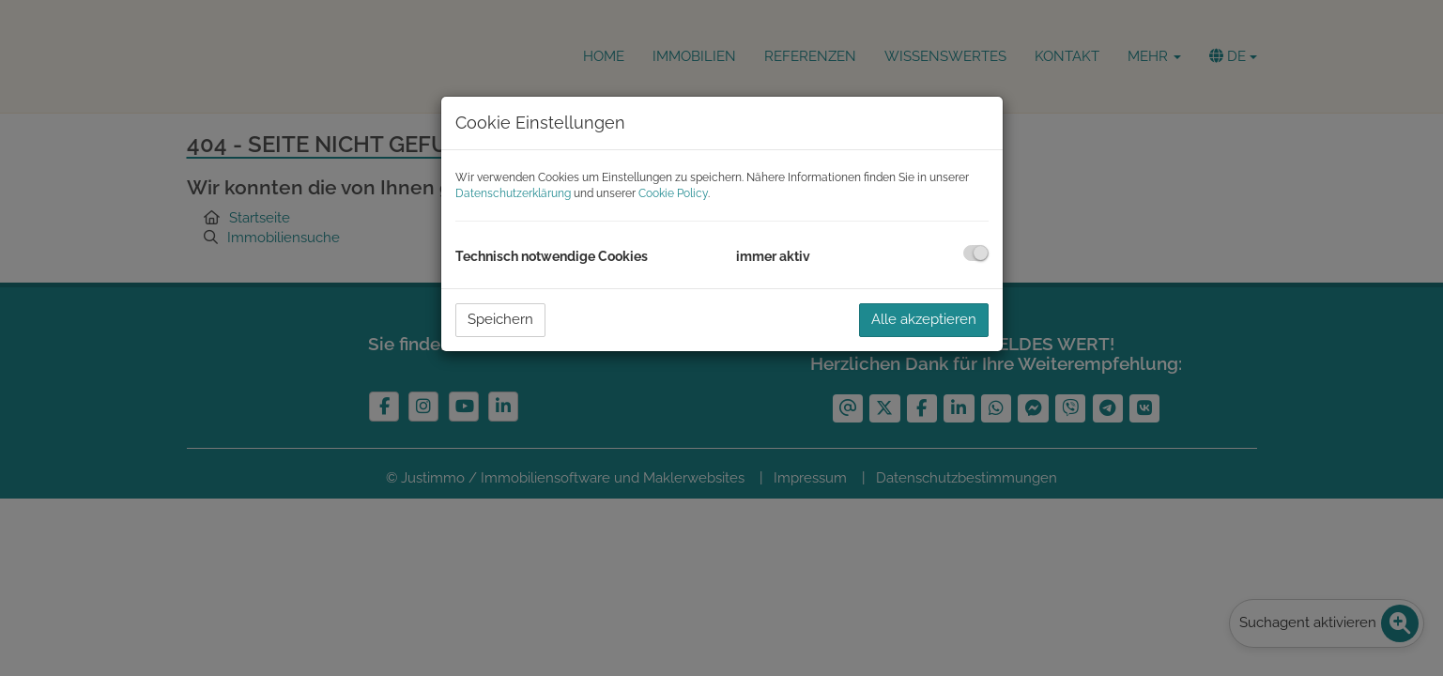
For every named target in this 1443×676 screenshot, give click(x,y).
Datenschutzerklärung (513, 193)
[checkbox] (976, 253)
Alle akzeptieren (923, 319)
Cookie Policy (673, 193)
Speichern (500, 319)
